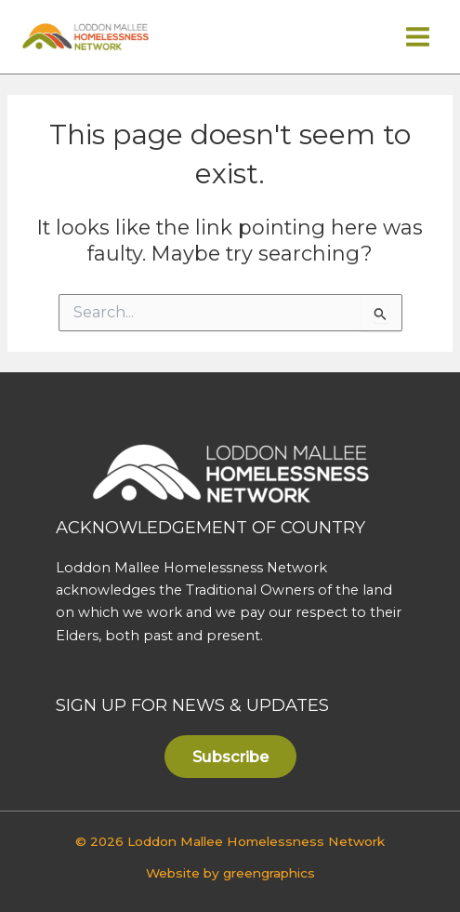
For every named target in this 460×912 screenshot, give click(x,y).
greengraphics (269, 872)
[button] (230, 756)
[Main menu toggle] (417, 36)
